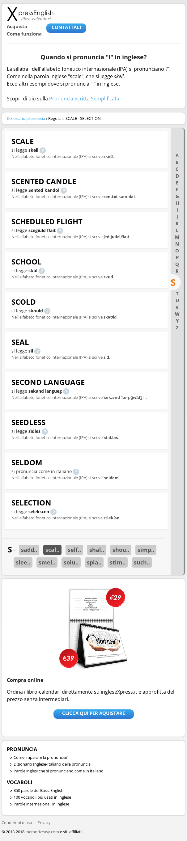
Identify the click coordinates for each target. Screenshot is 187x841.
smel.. (47, 562)
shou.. (121, 549)
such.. (142, 562)
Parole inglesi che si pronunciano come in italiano (59, 771)
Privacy (44, 822)
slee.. (23, 562)
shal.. (96, 549)
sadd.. (29, 549)
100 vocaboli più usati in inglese (42, 797)
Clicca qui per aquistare (93, 713)
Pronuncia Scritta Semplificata (84, 98)
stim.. (117, 562)
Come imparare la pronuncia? (41, 757)
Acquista (17, 26)
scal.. (52, 549)
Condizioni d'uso (17, 822)
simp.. (146, 549)
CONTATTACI (66, 27)
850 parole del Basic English (38, 790)
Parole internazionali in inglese (41, 804)
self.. (74, 549)
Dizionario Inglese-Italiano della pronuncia (52, 764)
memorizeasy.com (42, 832)
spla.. (94, 562)
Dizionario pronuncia (26, 118)
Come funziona (24, 34)
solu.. (71, 562)
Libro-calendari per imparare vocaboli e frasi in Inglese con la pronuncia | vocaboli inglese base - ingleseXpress (30, 14)
